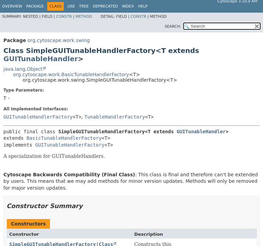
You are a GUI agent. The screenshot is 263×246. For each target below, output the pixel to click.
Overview (12, 6)
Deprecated (105, 6)
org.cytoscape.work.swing (58, 40)
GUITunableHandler (40, 59)
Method (83, 16)
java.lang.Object (22, 69)
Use (71, 6)
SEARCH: (173, 26)
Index (128, 6)
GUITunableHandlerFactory (38, 117)
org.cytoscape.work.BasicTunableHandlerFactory (71, 74)
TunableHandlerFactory (115, 117)
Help (143, 6)
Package (35, 6)
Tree (84, 6)
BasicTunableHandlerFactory (63, 138)
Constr (64, 16)
